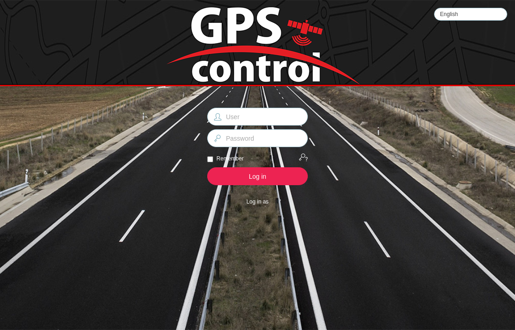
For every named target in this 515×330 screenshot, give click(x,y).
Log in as (258, 201)
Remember (229, 158)
